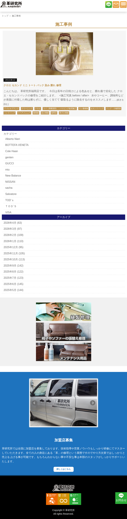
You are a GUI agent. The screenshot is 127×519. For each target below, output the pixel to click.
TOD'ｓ (9, 200)
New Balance (13, 175)
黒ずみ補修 (64, 113)
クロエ (37, 108)
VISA (8, 212)
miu (7, 169)
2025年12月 (11, 247)
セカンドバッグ (97, 108)
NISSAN (10, 181)
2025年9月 (10, 265)
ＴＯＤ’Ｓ (11, 206)
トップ (5, 16)
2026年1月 (10, 241)
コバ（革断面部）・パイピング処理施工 (59, 108)
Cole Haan (11, 151)
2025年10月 (11, 259)
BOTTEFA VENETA (16, 145)
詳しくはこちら (64, 469)
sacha (8, 187)
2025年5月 (10, 290)
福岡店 (54, 113)
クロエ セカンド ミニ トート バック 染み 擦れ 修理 (32, 85)
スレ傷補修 (83, 108)
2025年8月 (10, 271)
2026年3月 (10, 228)
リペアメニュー (24, 113)
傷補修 (36, 113)
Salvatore (11, 194)
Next (92, 403)
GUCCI (9, 163)
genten (9, 157)
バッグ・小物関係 (113, 108)
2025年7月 (10, 277)
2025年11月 (11, 253)
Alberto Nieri (12, 139)
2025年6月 (10, 284)
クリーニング (26, 108)
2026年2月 (10, 235)
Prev (34, 403)
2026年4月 (10, 222)
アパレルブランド (11, 108)
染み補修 (45, 113)
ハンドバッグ (9, 113)
